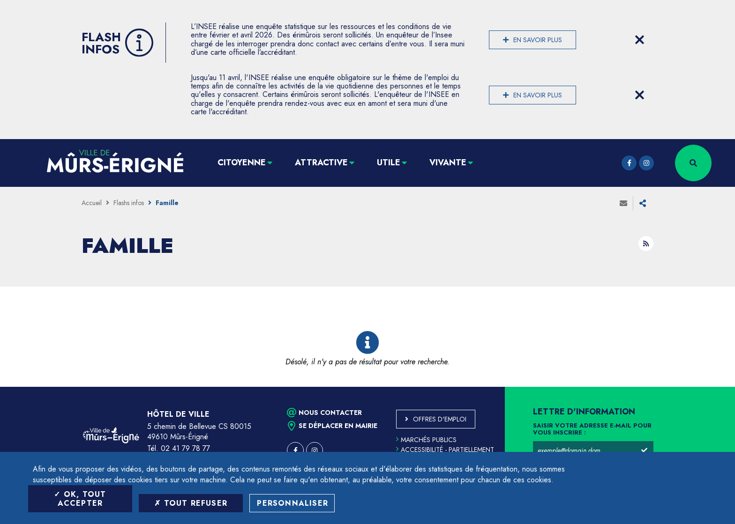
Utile (388, 162)
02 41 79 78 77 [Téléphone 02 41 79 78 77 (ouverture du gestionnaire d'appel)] (185, 448)
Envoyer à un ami (623, 203)
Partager (642, 203)
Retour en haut (707, 387)
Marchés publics (426, 439)
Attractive (321, 162)
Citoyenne (242, 162)
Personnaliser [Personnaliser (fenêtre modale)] (292, 503)
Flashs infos (128, 202)
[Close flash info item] (639, 40)
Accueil (92, 202)
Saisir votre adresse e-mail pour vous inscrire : (592, 429)
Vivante (447, 162)
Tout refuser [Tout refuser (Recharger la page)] (190, 503)
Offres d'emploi (439, 419)
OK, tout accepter (80, 499)
